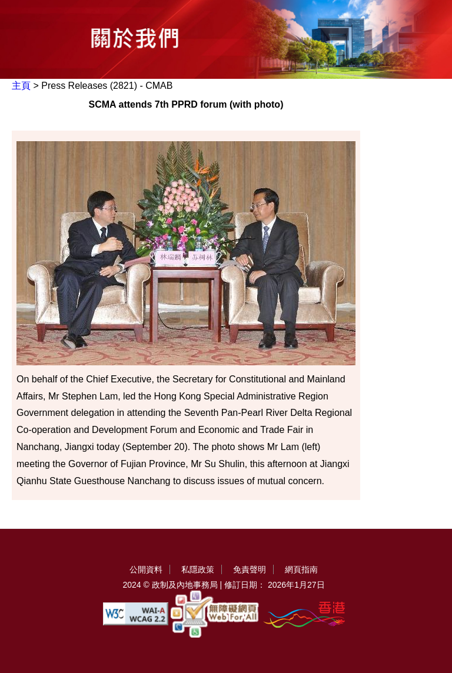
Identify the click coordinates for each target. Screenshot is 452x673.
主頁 (21, 86)
